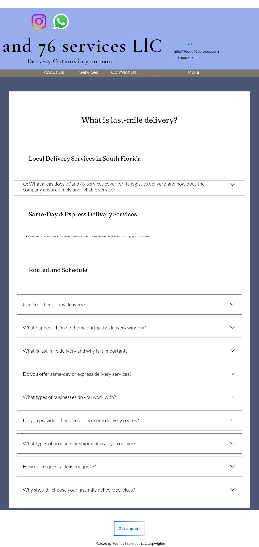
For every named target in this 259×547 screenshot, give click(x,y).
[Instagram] (39, 21)
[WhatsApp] (61, 21)
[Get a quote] (129, 528)
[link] (129, 159)
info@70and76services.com (196, 51)
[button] (185, 44)
